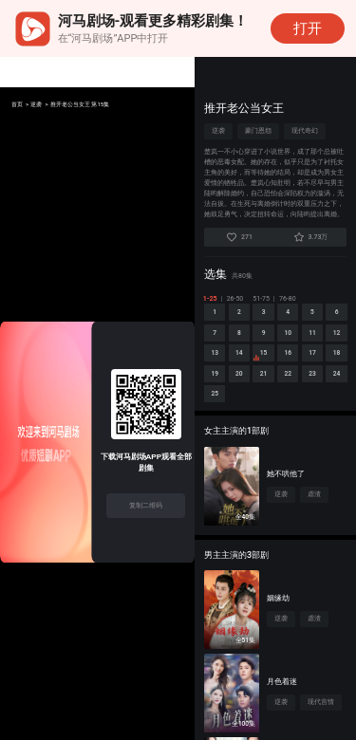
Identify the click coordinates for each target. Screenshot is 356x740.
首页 (19, 106)
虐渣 (314, 520)
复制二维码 (145, 505)
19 (305, 392)
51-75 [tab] (262, 299)
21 (217, 417)
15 (330, 371)
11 (217, 367)
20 (334, 392)
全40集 (245, 542)
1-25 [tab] (211, 299)
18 (276, 392)
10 (334, 343)
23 (276, 417)
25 (334, 417)
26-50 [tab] (236, 299)
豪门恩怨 (258, 131)
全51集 (245, 666)
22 (246, 417)
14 (305, 367)
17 (246, 392)
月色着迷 (282, 707)
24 (305, 417)
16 (217, 392)
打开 (307, 28)
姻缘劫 (278, 624)
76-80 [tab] (288, 299)
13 (276, 367)
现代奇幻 (304, 131)
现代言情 (321, 727)
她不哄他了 (286, 499)
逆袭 (43, 106)
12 (246, 367)
